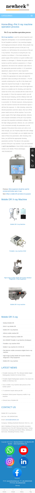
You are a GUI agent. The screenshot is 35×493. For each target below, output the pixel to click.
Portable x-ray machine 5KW (17, 251)
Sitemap (17, 485)
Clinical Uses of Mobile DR (10, 400)
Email (13, 490)
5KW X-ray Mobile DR (9, 326)
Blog (10, 24)
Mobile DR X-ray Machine (17, 224)
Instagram (9, 462)
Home (4, 24)
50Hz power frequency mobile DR (13, 336)
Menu (22, 490)
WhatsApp (9, 451)
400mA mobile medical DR (10, 333)
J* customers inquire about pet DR (12, 390)
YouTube (23, 451)
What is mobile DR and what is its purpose (18, 194)
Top (30, 490)
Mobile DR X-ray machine (17, 304)
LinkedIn (23, 462)
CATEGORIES (6, 16)
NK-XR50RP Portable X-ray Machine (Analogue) (17, 340)
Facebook (17, 473)
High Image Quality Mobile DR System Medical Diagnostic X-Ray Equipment (17, 278)
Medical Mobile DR (8, 323)
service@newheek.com (12, 419)
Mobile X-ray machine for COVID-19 (13, 347)
